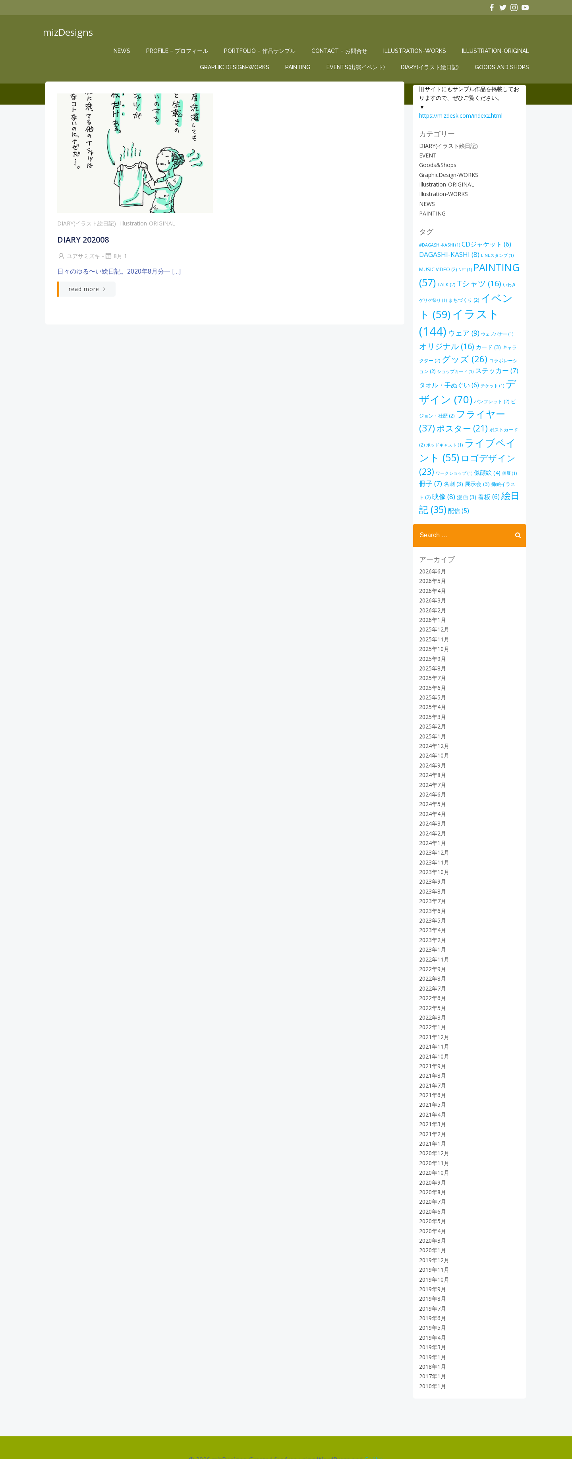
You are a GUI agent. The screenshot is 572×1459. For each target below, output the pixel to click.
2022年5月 (430, 985)
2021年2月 (430, 1111)
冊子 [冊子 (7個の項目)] (467, 464)
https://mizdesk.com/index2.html (459, 115)
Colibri (374, 1435)
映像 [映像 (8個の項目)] (474, 475)
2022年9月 (430, 946)
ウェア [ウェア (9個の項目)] (433, 328)
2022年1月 (430, 1005)
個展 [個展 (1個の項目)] (447, 465)
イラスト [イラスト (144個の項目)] (476, 313)
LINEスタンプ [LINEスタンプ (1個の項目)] (495, 255)
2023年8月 (430, 869)
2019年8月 (430, 1276)
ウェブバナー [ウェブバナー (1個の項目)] (466, 329)
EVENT (426, 155)
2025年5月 (430, 675)
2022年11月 (432, 937)
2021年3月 (430, 1102)
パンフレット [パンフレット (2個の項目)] (455, 396)
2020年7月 (430, 1179)
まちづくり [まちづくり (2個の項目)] (458, 299)
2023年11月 (432, 840)
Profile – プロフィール (179, 51)
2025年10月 (432, 626)
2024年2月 (430, 811)
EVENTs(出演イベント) (357, 67)
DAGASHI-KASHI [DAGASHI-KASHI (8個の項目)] (447, 253)
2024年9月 (430, 743)
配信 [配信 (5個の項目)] (484, 488)
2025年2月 (430, 704)
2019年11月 (432, 1247)
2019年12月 (432, 1237)
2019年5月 (430, 1305)
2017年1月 (430, 1354)
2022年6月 (430, 976)
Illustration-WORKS (416, 51)
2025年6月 (430, 665)
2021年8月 (430, 1053)
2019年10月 (432, 1257)
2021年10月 (432, 1034)
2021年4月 (430, 1092)
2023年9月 (430, 859)
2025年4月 (430, 685)
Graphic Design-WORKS (236, 67)
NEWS (123, 51)
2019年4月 (430, 1315)
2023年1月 (430, 927)
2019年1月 (430, 1335)
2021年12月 (432, 1014)
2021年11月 (432, 1024)
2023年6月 (430, 888)
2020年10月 (432, 1150)
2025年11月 (432, 617)
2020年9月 (430, 1160)
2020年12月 (432, 1131)
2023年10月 (432, 849)
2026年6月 (430, 549)
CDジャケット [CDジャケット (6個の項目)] (485, 243)
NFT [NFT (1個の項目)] (463, 269)
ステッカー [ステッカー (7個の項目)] (459, 365)
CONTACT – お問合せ (341, 51)
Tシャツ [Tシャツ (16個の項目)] (477, 283)
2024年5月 (430, 782)
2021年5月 (430, 1082)
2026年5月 (430, 559)
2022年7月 (430, 966)
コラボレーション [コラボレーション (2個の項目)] (478, 355)
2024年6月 (430, 772)
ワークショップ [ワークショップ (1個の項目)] (491, 454)
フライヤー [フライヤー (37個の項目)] (451, 409)
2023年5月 (430, 898)
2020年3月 (430, 1218)
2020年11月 (432, 1140)
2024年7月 (430, 762)
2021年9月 (430, 1043)
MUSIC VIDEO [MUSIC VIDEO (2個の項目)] (436, 269)
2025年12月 (432, 607)
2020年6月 (430, 1189)
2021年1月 (430, 1121)
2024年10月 (432, 733)
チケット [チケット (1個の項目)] (452, 381)
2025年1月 (430, 714)
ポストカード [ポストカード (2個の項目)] (451, 425)
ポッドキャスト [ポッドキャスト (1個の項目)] (489, 426)
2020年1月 (430, 1228)
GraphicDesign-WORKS (447, 174)
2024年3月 (430, 801)
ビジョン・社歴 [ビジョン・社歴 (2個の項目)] (494, 396)
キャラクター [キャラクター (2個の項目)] (486, 342)
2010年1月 (430, 1364)
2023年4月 (430, 908)
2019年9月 (430, 1267)
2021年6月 (430, 1072)
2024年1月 (430, 820)
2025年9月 (430, 636)
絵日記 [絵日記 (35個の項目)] (449, 487)
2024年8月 (430, 753)
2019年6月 (430, 1296)
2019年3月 (430, 1325)
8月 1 (114, 259)
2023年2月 (430, 917)
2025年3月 (430, 694)
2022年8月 (430, 956)
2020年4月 (430, 1208)
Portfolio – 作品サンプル (261, 51)
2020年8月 (430, 1169)
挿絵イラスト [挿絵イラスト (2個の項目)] (443, 475)
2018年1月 (430, 1344)
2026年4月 (430, 568)
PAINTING (299, 67)
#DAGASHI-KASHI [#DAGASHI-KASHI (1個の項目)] (437, 244)
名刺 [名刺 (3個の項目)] (490, 464)
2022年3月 (430, 995)
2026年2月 (430, 588)
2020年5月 (430, 1199)
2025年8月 (430, 646)
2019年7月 (430, 1286)
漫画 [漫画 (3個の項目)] (497, 475)
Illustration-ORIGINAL (497, 51)
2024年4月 (430, 791)
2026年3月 (430, 578)
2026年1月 (430, 597)
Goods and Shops (503, 67)
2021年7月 (430, 1063)
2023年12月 (432, 830)
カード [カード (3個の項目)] (455, 342)
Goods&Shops (436, 164)
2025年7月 (430, 656)
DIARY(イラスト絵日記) (431, 67)
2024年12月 (432, 723)
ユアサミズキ (77, 259)
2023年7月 (430, 879)
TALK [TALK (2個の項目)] (445, 284)
